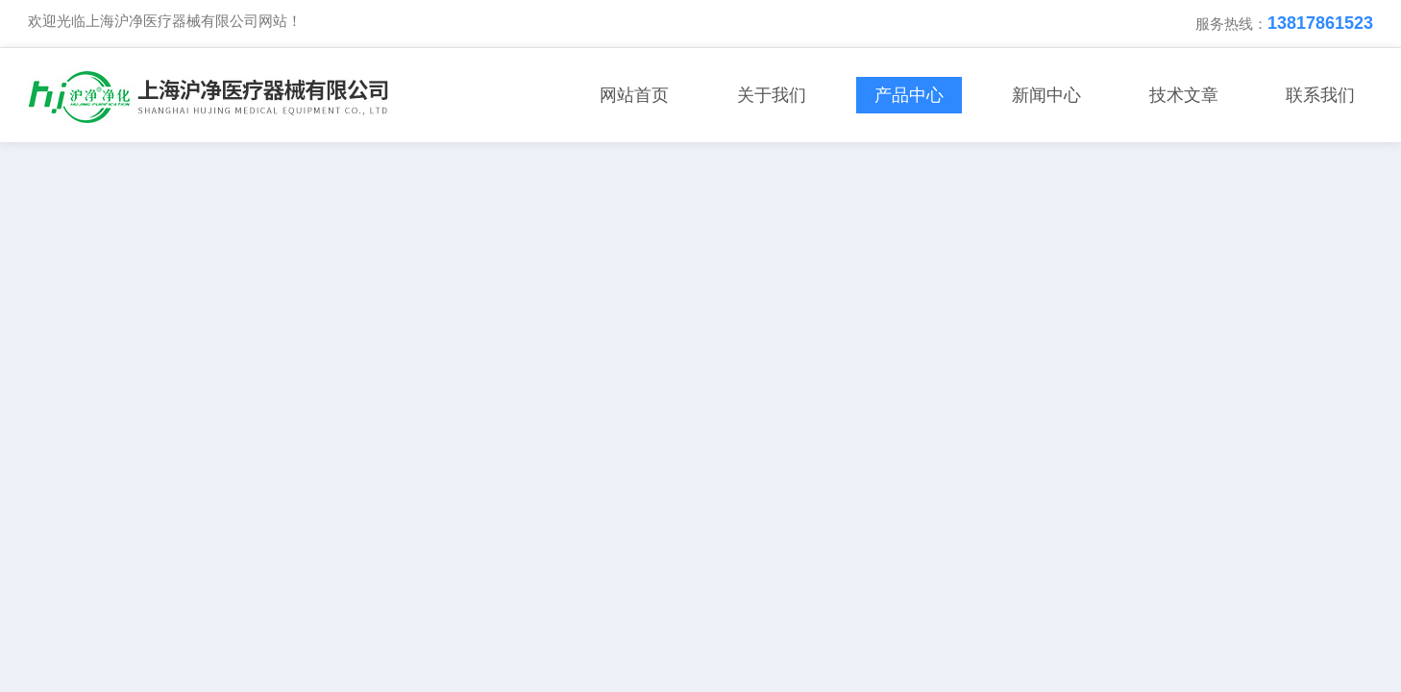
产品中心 (909, 95)
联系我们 (1320, 95)
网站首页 (634, 95)
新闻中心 (1046, 95)
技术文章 (1183, 95)
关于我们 (771, 95)
